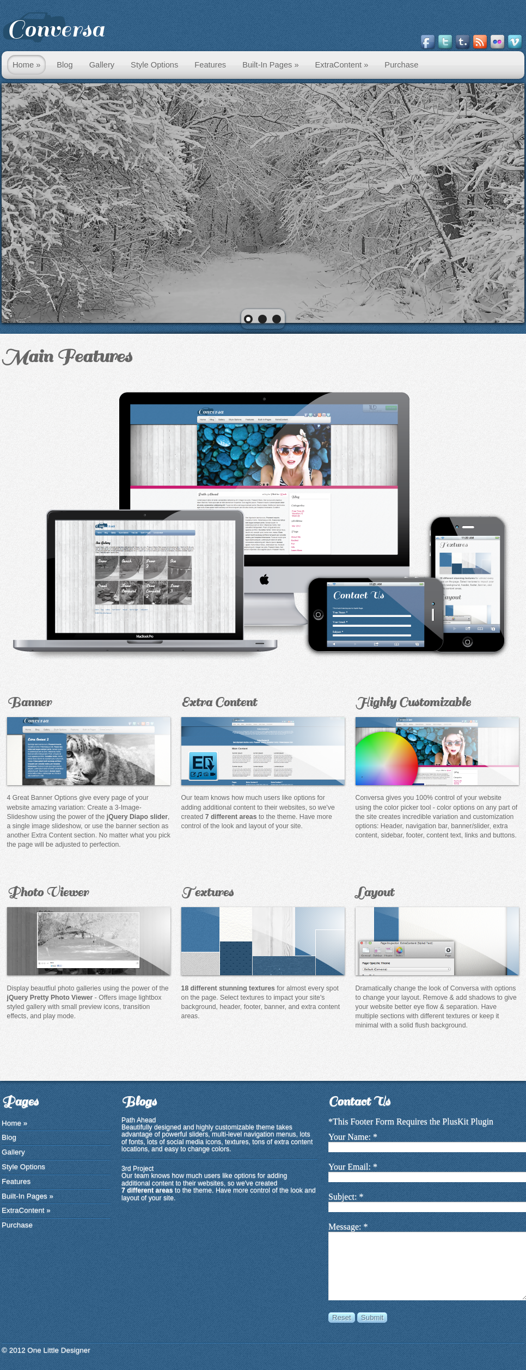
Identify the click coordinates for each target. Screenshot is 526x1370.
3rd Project (137, 1168)
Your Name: (349, 1136)
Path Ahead (138, 1120)
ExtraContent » (342, 64)
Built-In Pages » (270, 64)
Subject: (342, 1196)
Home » (26, 64)
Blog (64, 64)
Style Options (154, 64)
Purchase (401, 64)
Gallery (101, 64)
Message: (344, 1226)
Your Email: (349, 1166)
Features (210, 64)
